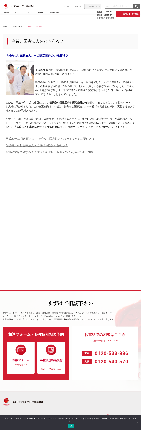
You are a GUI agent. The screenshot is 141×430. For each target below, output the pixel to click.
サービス (20, 16)
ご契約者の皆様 (56, 16)
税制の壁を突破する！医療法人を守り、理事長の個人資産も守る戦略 (49, 152)
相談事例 (42, 16)
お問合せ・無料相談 (128, 14)
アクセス (64, 6)
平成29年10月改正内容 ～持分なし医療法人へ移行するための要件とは (50, 138)
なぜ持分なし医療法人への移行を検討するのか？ (37, 145)
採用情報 (76, 6)
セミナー (31, 16)
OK (71, 426)
